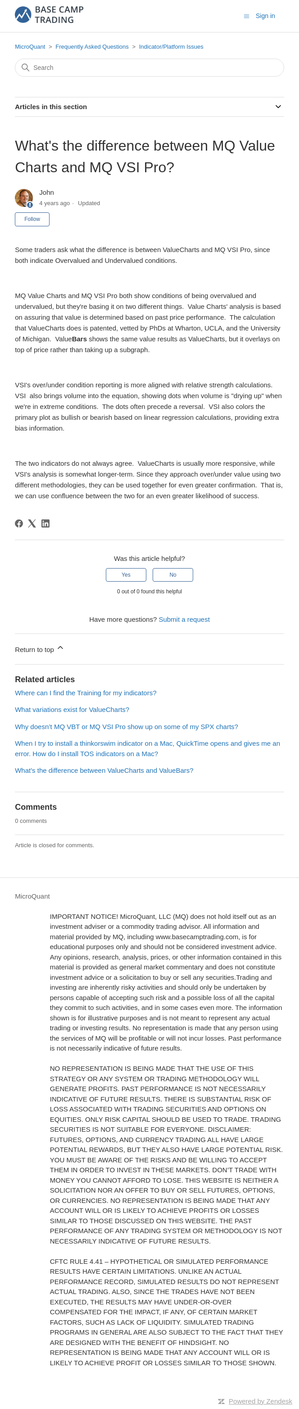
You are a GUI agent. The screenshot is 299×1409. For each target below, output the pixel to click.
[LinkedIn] (45, 523)
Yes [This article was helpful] (126, 575)
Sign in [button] (265, 15)
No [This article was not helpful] (172, 575)
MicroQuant (30, 46)
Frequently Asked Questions (92, 46)
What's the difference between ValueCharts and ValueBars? (104, 770)
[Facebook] (19, 523)
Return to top (40, 648)
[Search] (149, 68)
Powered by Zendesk (260, 1401)
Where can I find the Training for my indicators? (85, 693)
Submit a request (184, 619)
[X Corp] (32, 523)
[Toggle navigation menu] (246, 15)
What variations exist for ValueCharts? (72, 709)
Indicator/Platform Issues (171, 46)
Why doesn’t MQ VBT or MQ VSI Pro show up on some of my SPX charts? (126, 726)
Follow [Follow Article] (32, 219)
